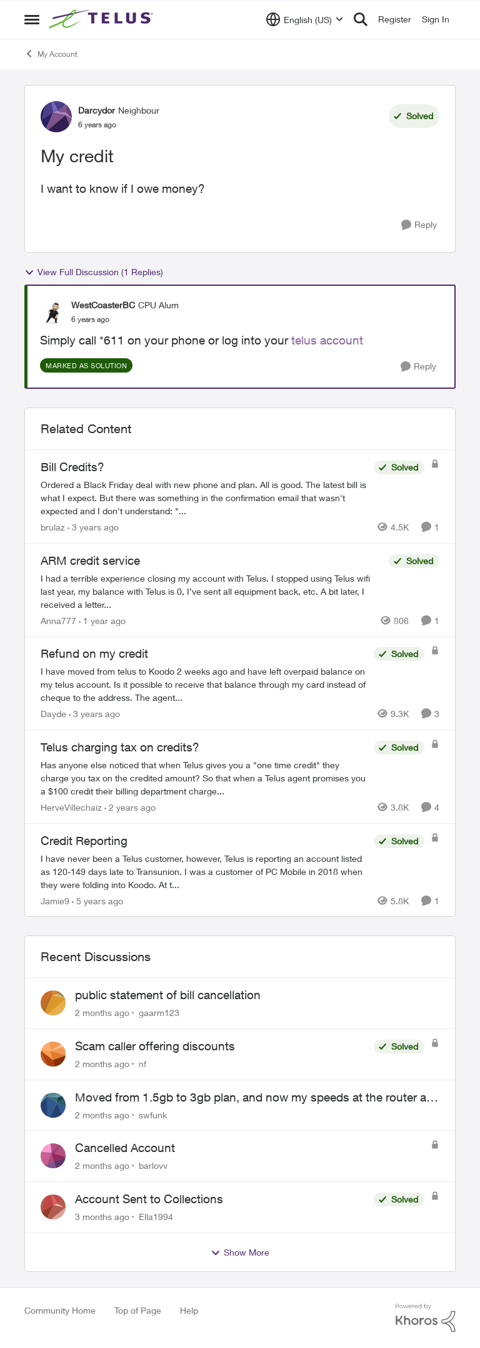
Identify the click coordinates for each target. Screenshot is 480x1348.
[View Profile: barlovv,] (53, 1155)
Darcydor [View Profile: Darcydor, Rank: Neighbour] (96, 110)
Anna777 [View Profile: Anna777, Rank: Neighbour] (58, 620)
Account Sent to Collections (149, 1199)
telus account (327, 340)
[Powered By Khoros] (426, 1318)
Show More (240, 1252)
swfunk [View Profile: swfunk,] (153, 1114)
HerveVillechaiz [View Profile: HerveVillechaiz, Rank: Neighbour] (71, 807)
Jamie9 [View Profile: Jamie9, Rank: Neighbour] (55, 900)
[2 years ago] (130, 807)
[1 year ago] (102, 620)
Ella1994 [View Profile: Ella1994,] (156, 1216)
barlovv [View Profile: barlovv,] (153, 1165)
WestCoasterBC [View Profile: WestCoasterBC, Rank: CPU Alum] (103, 305)
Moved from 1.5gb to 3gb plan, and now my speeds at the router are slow (255, 1097)
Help (189, 1310)
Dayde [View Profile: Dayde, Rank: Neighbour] (53, 713)
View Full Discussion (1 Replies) (93, 272)
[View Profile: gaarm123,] (53, 1002)
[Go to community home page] (102, 19)
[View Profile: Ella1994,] (53, 1206)
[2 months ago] (102, 1012)
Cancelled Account (125, 1148)
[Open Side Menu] (32, 19)
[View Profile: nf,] (53, 1054)
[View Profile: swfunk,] (53, 1105)
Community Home (60, 1310)
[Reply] (419, 225)
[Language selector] (305, 19)
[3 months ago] (102, 1216)
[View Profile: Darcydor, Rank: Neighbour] (56, 116)
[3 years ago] (93, 527)
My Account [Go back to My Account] (51, 54)
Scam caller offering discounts (155, 1046)
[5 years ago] (97, 900)
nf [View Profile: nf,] (142, 1063)
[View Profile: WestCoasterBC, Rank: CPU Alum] (52, 311)
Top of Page (137, 1310)
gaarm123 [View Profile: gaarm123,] (159, 1012)
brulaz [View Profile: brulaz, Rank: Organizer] (53, 527)
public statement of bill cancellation (168, 995)
